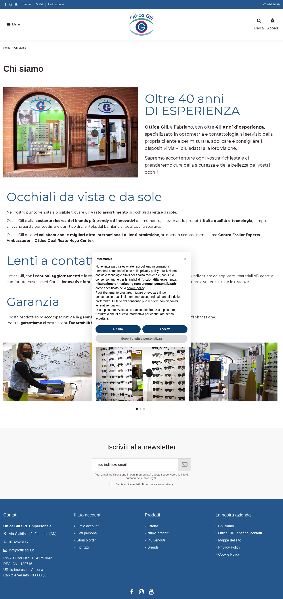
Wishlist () (271, 4)
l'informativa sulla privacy (158, 484)
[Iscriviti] (184, 464)
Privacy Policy (229, 547)
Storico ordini (87, 540)
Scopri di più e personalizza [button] (141, 338)
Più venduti (156, 540)
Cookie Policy (229, 554)
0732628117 (19, 542)
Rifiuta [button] (118, 329)
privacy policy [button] (149, 271)
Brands (153, 547)
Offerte (152, 526)
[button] (13, 24)
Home (27, 4)
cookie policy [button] (135, 288)
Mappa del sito (229, 540)
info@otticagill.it (21, 550)
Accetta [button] (165, 329)
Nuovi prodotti (158, 533)
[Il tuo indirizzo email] (135, 464)
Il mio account (56, 4)
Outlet (40, 4)
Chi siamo (226, 526)
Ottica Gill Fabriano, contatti (240, 533)
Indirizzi (83, 547)
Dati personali (87, 533)
